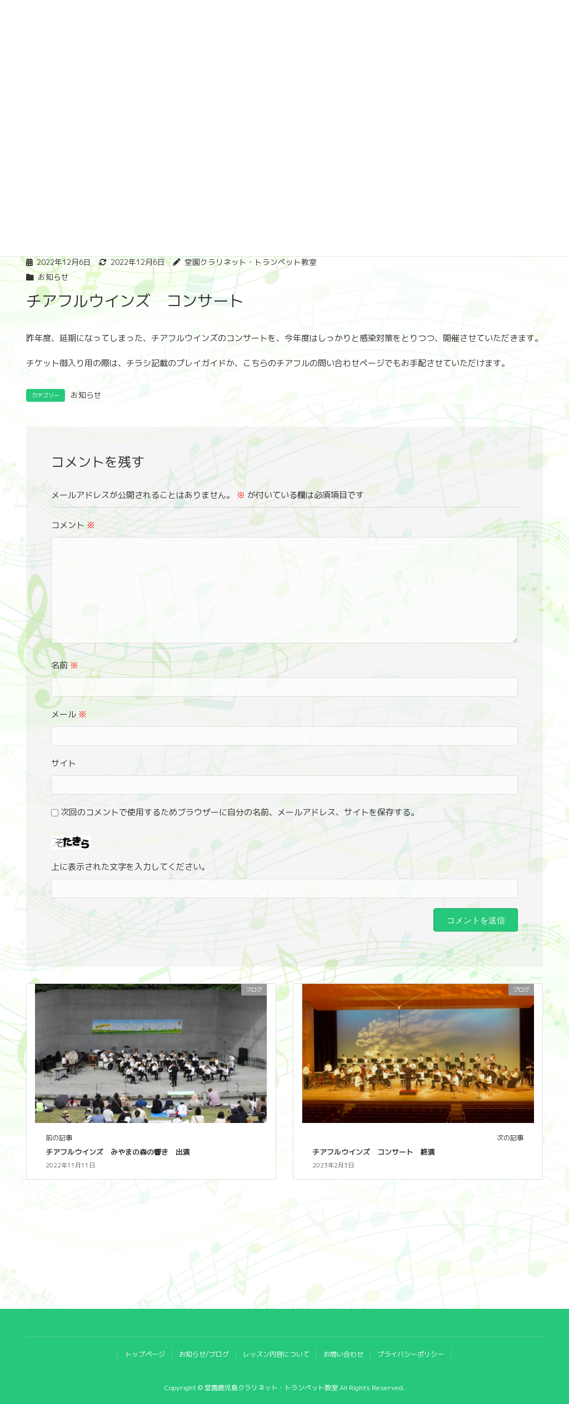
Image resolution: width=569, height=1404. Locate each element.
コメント (73, 525)
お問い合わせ (343, 1354)
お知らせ (53, 277)
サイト (63, 763)
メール (69, 714)
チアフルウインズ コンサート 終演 (373, 1152)
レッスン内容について (276, 1354)
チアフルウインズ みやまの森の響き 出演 (118, 1152)
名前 (64, 665)
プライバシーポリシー (410, 1354)
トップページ (145, 1354)
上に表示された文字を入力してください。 (130, 867)
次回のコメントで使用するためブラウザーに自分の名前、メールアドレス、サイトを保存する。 (240, 812)
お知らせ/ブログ (204, 1354)
